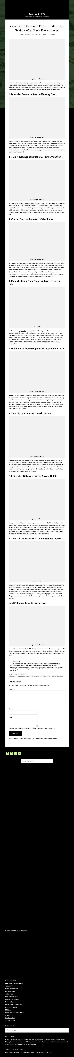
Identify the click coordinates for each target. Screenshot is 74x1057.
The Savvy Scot (10, 1018)
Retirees (43, 676)
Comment (12, 689)
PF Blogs (8, 1010)
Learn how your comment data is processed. (45, 738)
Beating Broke (37, 14)
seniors (60, 676)
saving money (51, 676)
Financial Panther (10, 991)
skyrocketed (22, 331)
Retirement (22, 674)
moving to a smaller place (28, 143)
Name (11, 709)
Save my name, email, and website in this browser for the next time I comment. (32, 728)
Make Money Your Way (12, 999)
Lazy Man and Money (11, 996)
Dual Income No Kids (11, 988)
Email (11, 717)
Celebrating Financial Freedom (14, 983)
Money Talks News (10, 1002)
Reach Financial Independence (14, 1012)
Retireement (34, 676)
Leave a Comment (49, 34)
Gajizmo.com (9, 994)
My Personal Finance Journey (14, 1004)
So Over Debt (9, 1015)
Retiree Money (23, 676)
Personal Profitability (11, 1007)
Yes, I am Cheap (10, 1020)
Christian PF (9, 986)
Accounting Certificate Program (37, 1052)
